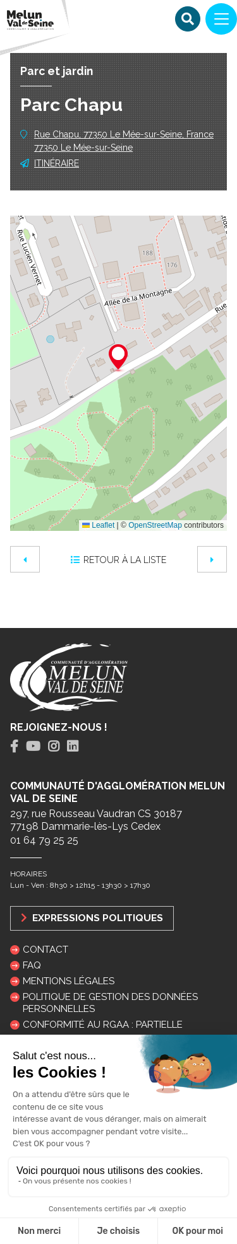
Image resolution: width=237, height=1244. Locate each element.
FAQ (32, 965)
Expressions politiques (92, 918)
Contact (45, 949)
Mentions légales (68, 981)
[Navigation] (221, 19)
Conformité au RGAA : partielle (103, 1024)
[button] (118, 358)
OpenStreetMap (155, 525)
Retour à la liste (118, 560)
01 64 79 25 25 (44, 840)
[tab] (14, 747)
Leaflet (98, 525)
